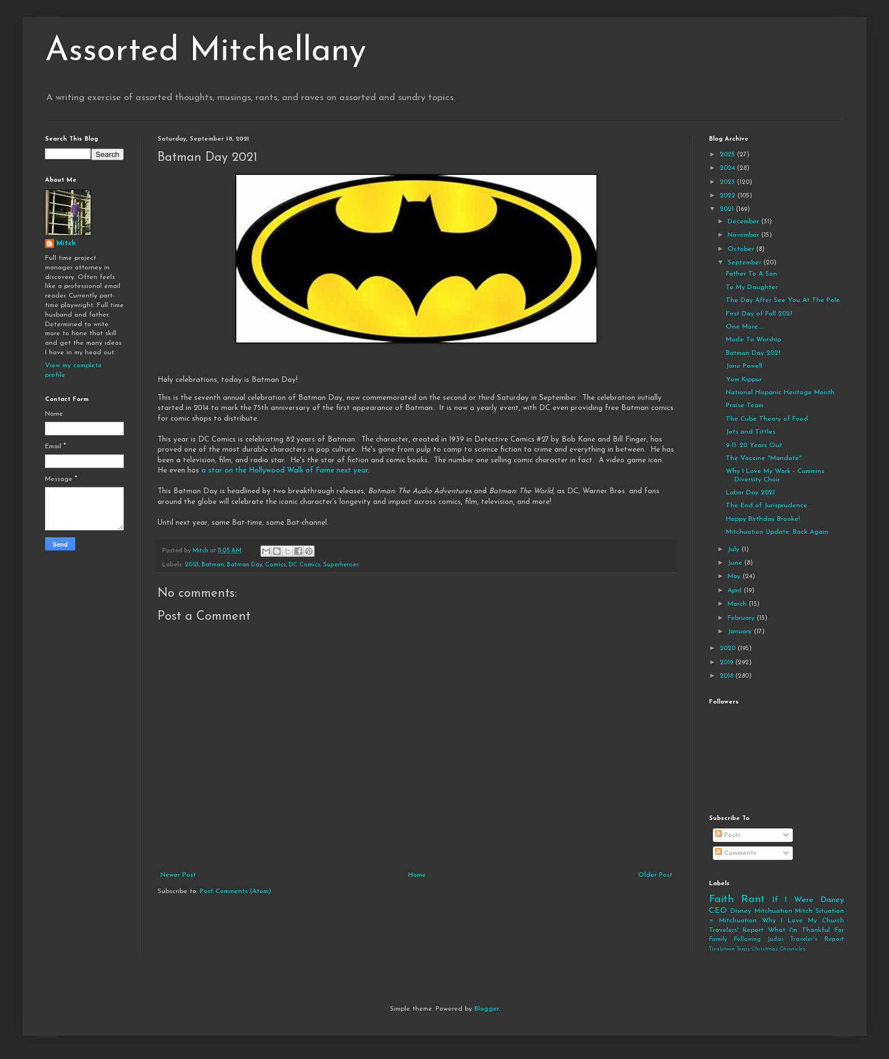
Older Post (655, 875)
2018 (727, 676)
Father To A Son (751, 274)
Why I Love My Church (803, 920)
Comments (735, 853)
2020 (729, 648)
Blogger (486, 1009)
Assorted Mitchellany (205, 52)
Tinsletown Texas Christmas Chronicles (757, 949)
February (742, 618)
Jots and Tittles (750, 432)
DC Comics (304, 565)
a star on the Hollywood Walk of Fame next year (284, 470)
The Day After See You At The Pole (783, 300)
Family (718, 939)
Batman (212, 565)
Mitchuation (773, 911)
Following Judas (759, 939)
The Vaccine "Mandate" (764, 458)
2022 (729, 195)
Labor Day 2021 (750, 492)
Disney (740, 911)
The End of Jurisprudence (766, 505)
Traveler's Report (817, 939)
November (744, 235)
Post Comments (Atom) (235, 891)
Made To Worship (753, 339)
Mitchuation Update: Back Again (777, 532)
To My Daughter (752, 287)
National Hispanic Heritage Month (780, 392)
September (746, 262)
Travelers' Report (736, 930)
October (742, 249)
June (736, 563)
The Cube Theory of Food (767, 419)
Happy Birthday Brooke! (763, 519)
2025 (728, 154)
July (735, 549)
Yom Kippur (744, 379)
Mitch (66, 243)
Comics (275, 565)
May (735, 576)
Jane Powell (744, 366)
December (744, 221)
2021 (192, 565)
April (736, 590)
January (741, 631)
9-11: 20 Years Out (754, 445)
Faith (721, 899)
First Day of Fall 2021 (759, 313)
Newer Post (178, 875)
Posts (727, 835)
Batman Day (244, 565)
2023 (728, 182)
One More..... (745, 326)
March (738, 604)
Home (417, 875)
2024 (728, 168)
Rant (753, 899)
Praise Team (745, 405)
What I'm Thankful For (806, 930)
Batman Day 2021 (753, 353)
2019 (727, 662)
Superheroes (341, 565)
